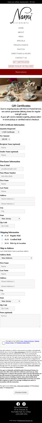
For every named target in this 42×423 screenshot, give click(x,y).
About (21, 32)
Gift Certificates (21, 62)
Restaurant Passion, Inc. (25, 420)
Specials (21, 41)
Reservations (21, 72)
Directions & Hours (21, 53)
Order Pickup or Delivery (21, 66)
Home (21, 28)
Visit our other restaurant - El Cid (21, 2)
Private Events (21, 45)
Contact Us (21, 58)
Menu (21, 36)
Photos (21, 49)
